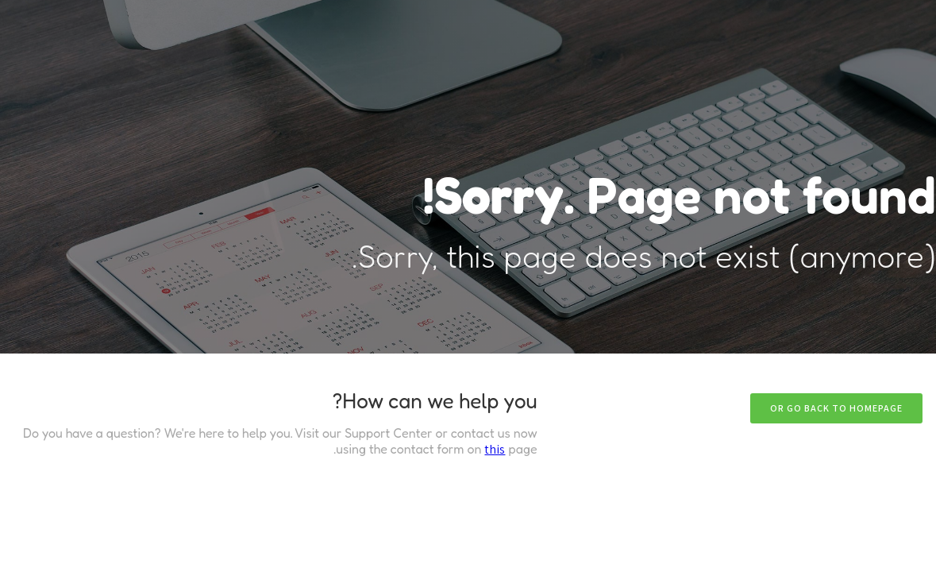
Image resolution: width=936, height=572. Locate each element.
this (494, 449)
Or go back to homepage (836, 408)
